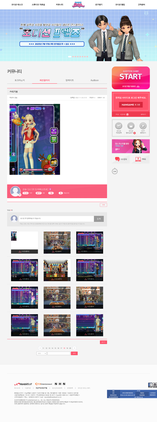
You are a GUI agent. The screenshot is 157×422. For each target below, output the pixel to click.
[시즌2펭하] (26, 251)
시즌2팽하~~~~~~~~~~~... (91, 251)
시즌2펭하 (58, 251)
